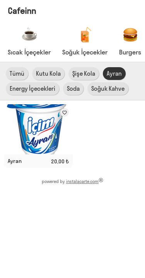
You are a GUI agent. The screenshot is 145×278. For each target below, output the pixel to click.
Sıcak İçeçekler (29, 52)
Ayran (114, 73)
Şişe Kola (83, 73)
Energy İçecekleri (32, 88)
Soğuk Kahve (108, 88)
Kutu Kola (48, 73)
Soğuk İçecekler (84, 52)
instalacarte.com (82, 181)
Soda (73, 88)
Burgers (130, 52)
